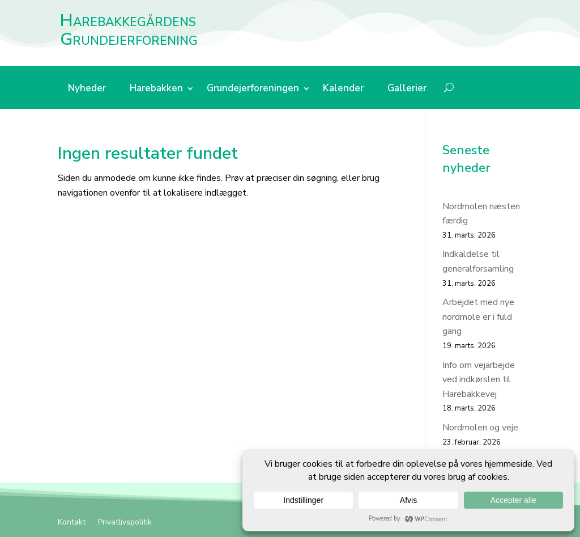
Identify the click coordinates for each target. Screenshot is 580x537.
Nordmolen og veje (480, 427)
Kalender (343, 89)
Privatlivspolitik (125, 522)
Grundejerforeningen (253, 89)
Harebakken (156, 89)
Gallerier (407, 89)
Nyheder (87, 89)
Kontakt (72, 522)
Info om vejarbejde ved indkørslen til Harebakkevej (478, 379)
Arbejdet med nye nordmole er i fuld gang (478, 316)
